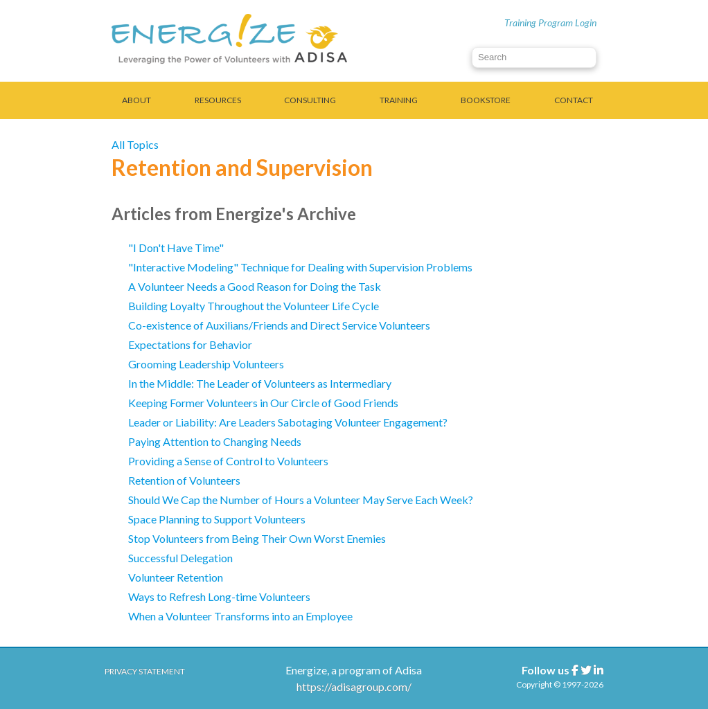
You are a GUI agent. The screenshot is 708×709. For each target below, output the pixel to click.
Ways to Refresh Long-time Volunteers (220, 596)
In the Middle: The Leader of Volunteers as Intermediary (259, 383)
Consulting (310, 100)
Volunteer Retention (175, 577)
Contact (573, 100)
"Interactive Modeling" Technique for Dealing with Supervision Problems (300, 266)
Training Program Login (550, 22)
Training (399, 100)
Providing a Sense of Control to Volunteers (228, 460)
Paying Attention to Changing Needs (214, 441)
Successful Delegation (180, 557)
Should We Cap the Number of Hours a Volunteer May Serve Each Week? (300, 499)
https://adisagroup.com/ (354, 686)
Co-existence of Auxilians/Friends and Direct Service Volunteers (279, 325)
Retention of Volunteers (184, 480)
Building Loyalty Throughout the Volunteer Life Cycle (253, 305)
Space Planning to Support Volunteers (217, 519)
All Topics (135, 144)
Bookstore (486, 100)
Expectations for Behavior (190, 344)
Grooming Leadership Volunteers (206, 363)
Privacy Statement (145, 671)
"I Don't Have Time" (176, 247)
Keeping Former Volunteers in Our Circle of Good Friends (263, 402)
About (136, 100)
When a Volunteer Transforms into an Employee (240, 615)
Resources (218, 100)
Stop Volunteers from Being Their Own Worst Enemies (257, 538)
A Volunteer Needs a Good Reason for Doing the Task (254, 286)
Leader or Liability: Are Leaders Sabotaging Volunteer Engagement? (288, 422)
